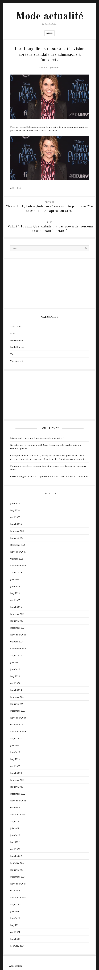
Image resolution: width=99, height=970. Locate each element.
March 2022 (16, 856)
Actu (12, 333)
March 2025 (16, 607)
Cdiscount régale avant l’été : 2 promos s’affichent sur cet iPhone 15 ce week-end (49, 476)
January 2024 (16, 704)
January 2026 (16, 538)
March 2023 (16, 773)
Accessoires (15, 188)
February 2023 (17, 780)
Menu (49, 33)
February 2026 (17, 531)
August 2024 (16, 655)
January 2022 (16, 869)
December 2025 (17, 545)
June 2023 (15, 752)
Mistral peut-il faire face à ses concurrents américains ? (37, 438)
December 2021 (17, 876)
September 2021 (18, 897)
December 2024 (17, 627)
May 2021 (15, 925)
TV (11, 354)
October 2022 (16, 807)
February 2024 (17, 697)
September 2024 (18, 648)
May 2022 (15, 842)
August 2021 (16, 904)
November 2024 (18, 634)
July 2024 (14, 662)
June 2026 (15, 503)
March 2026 (16, 524)
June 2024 (15, 669)
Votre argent (16, 361)
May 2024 (15, 676)
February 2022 (17, 863)
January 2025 (16, 620)
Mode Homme (17, 347)
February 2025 (17, 614)
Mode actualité (49, 16)
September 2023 (18, 731)
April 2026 (15, 517)
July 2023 (14, 745)
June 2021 (15, 918)
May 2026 (15, 510)
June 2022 (15, 835)
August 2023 (16, 738)
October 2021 (16, 890)
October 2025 (16, 558)
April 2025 (15, 600)
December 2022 (17, 793)
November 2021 (18, 883)
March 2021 (16, 939)
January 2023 (16, 786)
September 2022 (18, 814)
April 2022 (15, 849)
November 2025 (18, 551)
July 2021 (14, 911)
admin (41, 68)
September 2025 (18, 565)
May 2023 (15, 759)
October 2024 (16, 641)
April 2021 (15, 932)
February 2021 (17, 945)
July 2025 (14, 579)
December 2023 (17, 710)
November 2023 (18, 717)
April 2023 (15, 766)
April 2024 (15, 683)
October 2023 (16, 724)
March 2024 (16, 690)
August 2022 (16, 821)
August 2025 (16, 572)
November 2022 (18, 800)
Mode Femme (16, 340)
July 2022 (14, 828)
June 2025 (15, 586)
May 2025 (15, 593)
